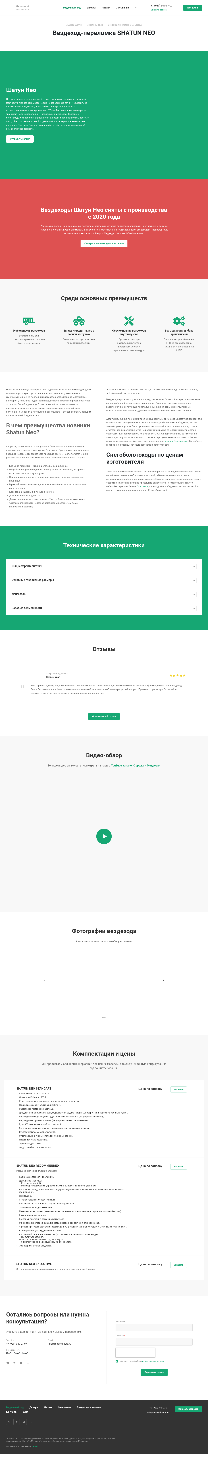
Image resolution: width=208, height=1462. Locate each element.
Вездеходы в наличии (89, 1408)
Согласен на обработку (142, 1362)
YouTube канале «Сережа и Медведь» (135, 766)
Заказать (178, 1090)
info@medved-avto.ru (59, 1344)
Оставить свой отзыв (104, 717)
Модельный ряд (15, 1408)
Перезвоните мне (154, 1373)
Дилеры (33, 1408)
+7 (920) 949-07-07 (162, 5)
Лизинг (48, 1408)
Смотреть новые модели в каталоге (104, 243)
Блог (25, 1412)
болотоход (142, 486)
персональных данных (153, 1362)
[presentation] (135, 1353)
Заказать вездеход (188, 1409)
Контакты (11, 1412)
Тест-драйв (192, 7)
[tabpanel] (104, 683)
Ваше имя (121, 1322)
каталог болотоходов (176, 441)
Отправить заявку (20, 138)
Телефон (120, 1336)
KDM (35, 1447)
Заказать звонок (158, 10)
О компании (64, 1408)
